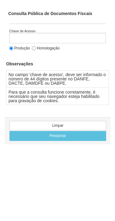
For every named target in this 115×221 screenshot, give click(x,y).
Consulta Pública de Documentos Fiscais (50, 13)
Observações (19, 64)
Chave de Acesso (22, 31)
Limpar (57, 125)
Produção (19, 48)
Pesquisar (58, 136)
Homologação (45, 48)
